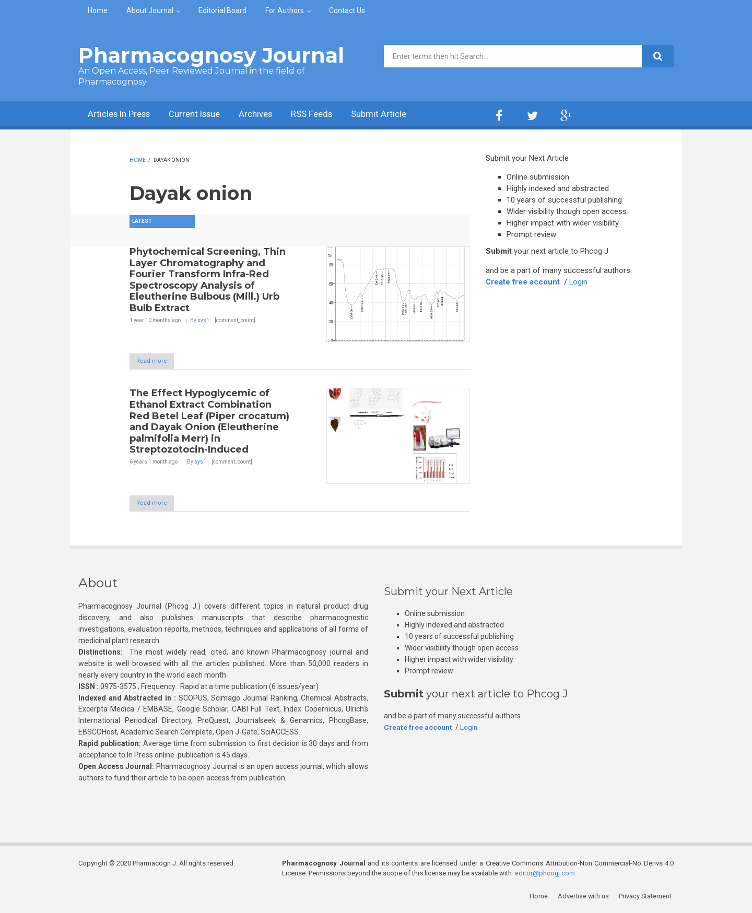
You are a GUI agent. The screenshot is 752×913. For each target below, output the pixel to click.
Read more (157, 361)
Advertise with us (585, 897)
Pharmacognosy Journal (211, 55)
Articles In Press (122, 115)
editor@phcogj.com (545, 874)
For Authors (284, 10)
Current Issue (203, 115)
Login (579, 282)
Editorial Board (222, 10)
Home (98, 10)
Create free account (523, 282)
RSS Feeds (328, 115)
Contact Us (347, 10)
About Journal (149, 10)
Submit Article (399, 115)
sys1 (203, 320)
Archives (269, 115)
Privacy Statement (647, 897)
